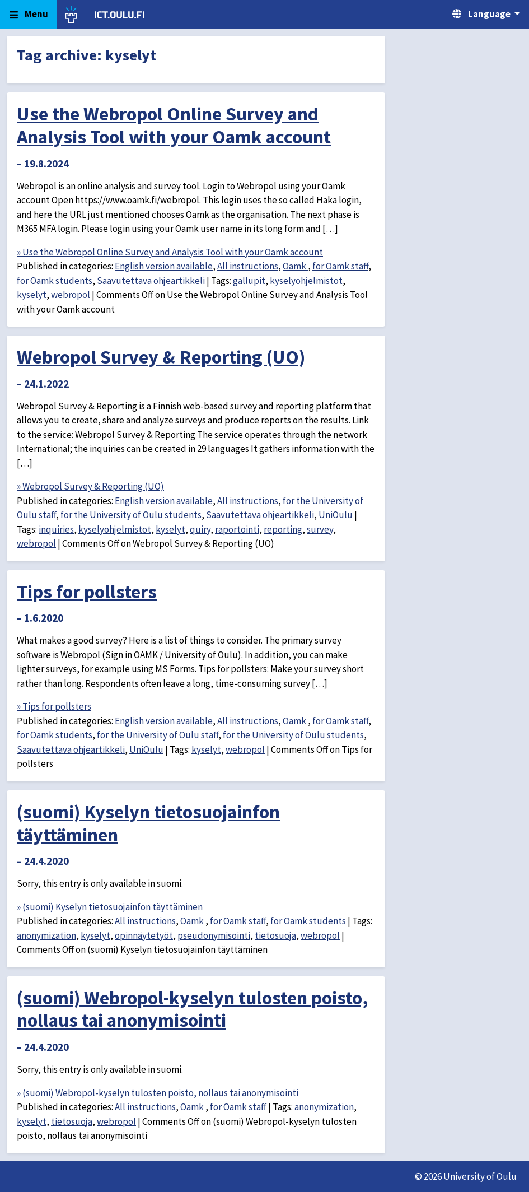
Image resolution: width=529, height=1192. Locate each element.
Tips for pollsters (87, 591)
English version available (164, 266)
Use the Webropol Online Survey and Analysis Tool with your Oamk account (174, 125)
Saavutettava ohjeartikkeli (151, 280)
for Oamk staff (340, 266)
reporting (283, 529)
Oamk (295, 266)
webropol (70, 294)
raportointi (237, 529)
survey (320, 529)
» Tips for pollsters (54, 706)
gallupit (249, 280)
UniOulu (336, 515)
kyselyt (31, 294)
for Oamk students (54, 280)
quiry (200, 529)
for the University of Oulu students (131, 515)
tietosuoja (275, 935)
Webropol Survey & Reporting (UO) (161, 357)
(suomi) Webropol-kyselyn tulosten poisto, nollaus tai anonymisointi (192, 1009)
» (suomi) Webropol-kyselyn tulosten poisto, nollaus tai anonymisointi (157, 1093)
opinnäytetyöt (144, 935)
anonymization (46, 935)
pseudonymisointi (213, 935)
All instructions (247, 266)
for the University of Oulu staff (157, 735)
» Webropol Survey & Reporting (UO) (90, 486)
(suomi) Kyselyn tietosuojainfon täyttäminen (148, 823)
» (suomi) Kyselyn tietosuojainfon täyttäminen (110, 907)
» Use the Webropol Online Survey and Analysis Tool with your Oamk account (170, 252)
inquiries (56, 529)
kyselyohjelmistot (306, 280)
